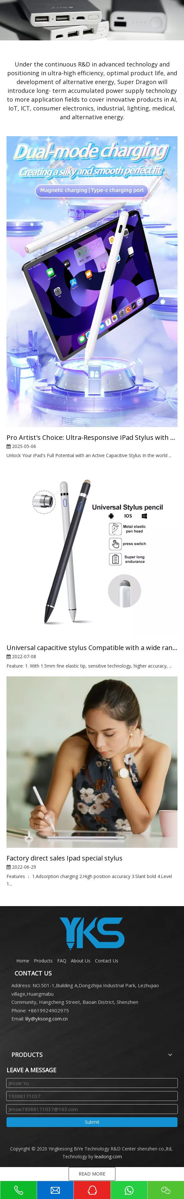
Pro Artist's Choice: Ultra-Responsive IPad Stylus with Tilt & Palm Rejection (92, 437)
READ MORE (92, 1174)
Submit (92, 1122)
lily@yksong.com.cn (46, 1018)
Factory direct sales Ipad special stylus (65, 858)
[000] (92, 20)
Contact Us (106, 961)
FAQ (61, 961)
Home (22, 961)
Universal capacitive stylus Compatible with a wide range (92, 647)
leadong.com (108, 1156)
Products (43, 961)
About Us (80, 961)
